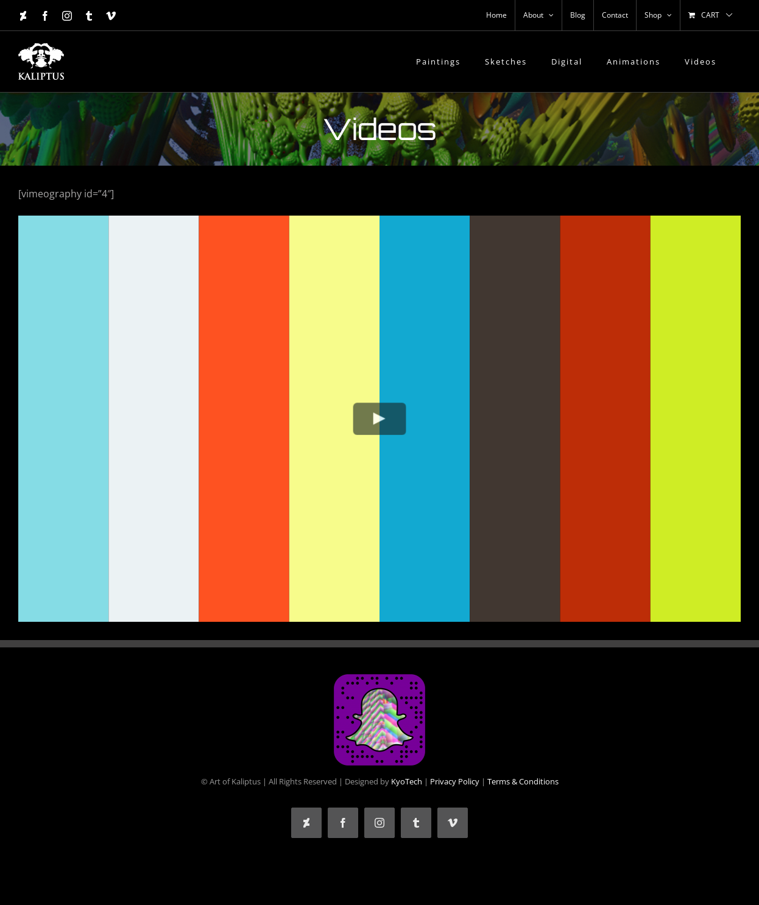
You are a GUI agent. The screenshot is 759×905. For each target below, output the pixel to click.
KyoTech (406, 781)
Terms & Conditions (523, 781)
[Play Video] (379, 419)
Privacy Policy (454, 781)
